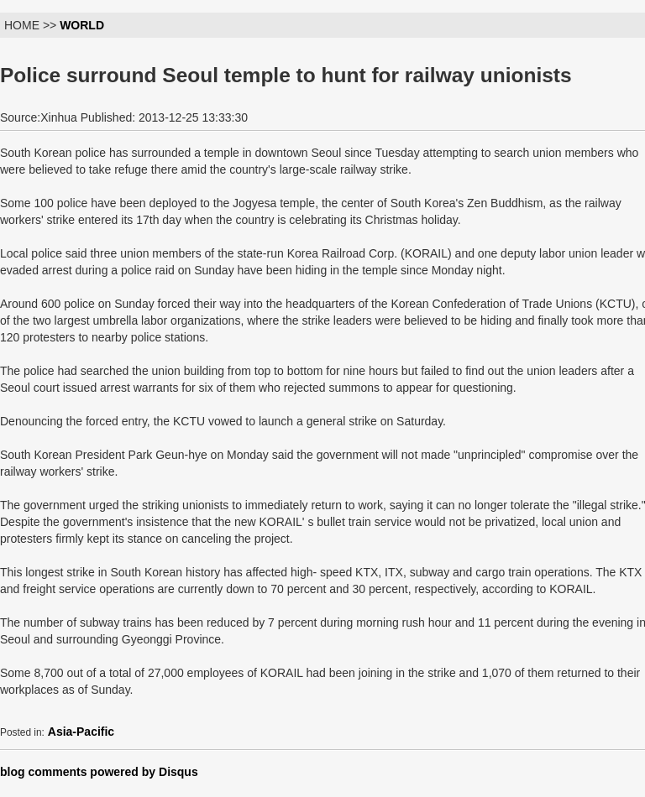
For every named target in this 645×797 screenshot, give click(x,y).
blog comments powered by (99, 772)
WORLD (82, 25)
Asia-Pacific (81, 731)
